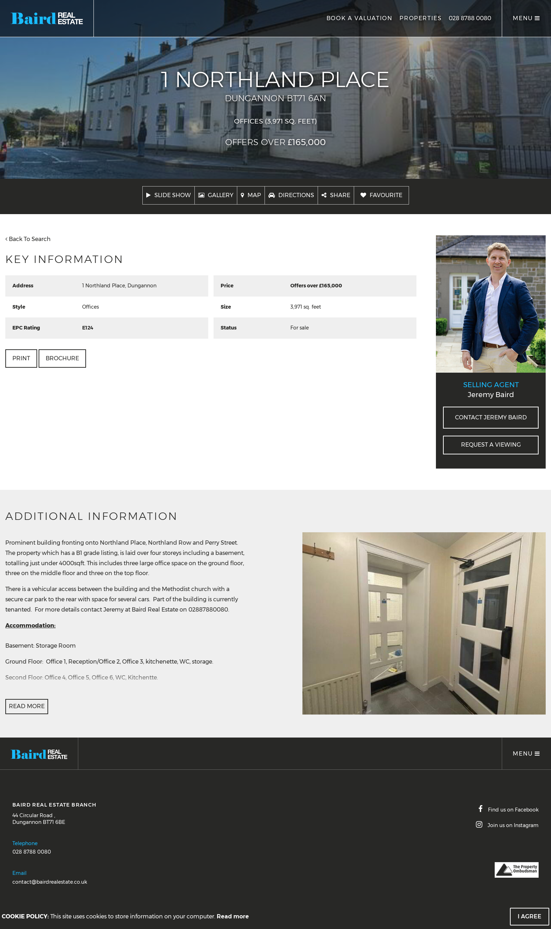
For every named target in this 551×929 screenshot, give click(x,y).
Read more (233, 916)
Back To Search (28, 239)
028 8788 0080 (470, 18)
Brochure (62, 358)
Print (21, 358)
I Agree (529, 916)
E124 (87, 328)
